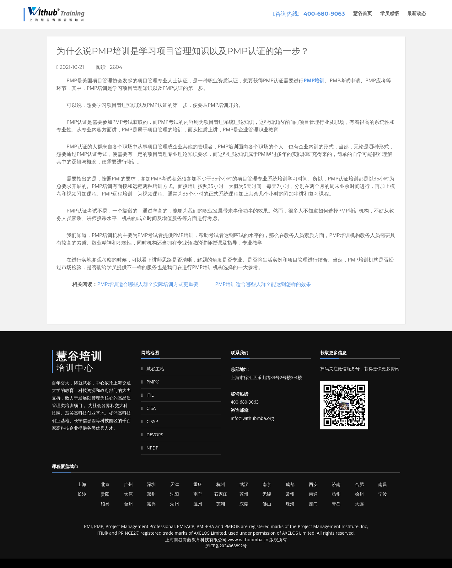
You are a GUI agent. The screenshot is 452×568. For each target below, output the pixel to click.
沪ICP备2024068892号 (226, 546)
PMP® (150, 382)
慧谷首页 (362, 13)
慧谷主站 (152, 369)
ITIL (147, 395)
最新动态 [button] (416, 13)
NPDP (149, 448)
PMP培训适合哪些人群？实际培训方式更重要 (147, 284)
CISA (148, 408)
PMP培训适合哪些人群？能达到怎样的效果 (263, 284)
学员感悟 (389, 13)
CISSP (149, 421)
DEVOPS (152, 435)
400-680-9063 (324, 13)
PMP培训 (314, 80)
